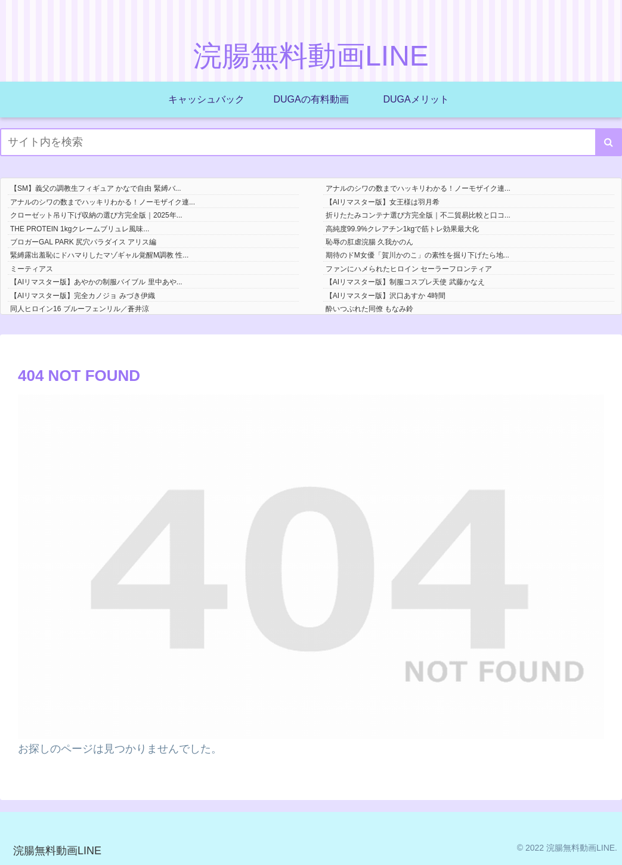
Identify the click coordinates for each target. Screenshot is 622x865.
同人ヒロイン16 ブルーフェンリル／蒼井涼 (79, 309)
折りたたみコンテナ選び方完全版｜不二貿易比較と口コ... (418, 215)
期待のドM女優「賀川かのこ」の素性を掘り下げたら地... (417, 255)
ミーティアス (31, 269)
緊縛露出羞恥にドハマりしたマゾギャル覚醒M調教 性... (99, 255)
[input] (311, 142)
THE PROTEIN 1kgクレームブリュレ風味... (79, 229)
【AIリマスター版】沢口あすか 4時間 (385, 296)
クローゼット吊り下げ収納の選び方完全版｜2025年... (96, 215)
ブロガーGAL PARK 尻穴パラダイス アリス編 (83, 242)
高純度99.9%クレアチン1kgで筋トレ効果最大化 (402, 229)
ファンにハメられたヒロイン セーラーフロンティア (409, 269)
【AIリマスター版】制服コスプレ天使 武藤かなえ (405, 282)
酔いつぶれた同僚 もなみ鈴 (369, 309)
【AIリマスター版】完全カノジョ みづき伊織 (82, 296)
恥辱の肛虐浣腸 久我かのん (369, 242)
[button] (608, 142)
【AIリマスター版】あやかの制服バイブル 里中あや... (96, 282)
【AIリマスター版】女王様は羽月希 (383, 202)
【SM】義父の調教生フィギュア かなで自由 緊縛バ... (95, 188)
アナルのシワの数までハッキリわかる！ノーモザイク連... (418, 188)
